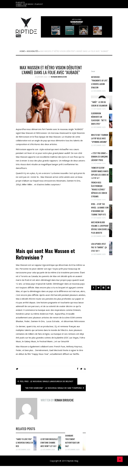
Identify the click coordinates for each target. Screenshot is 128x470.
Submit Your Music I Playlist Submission (29, 5)
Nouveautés (32, 51)
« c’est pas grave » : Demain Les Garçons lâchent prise (99, 156)
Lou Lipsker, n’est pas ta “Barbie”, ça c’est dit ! (99, 247)
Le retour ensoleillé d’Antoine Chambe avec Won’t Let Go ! (49, 442)
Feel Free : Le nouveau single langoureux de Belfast (46, 381)
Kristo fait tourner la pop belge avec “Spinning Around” (99, 138)
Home (22, 51)
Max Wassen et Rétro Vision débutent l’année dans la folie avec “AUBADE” (51, 69)
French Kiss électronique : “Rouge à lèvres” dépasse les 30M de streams (99, 189)
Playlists (20, 2)
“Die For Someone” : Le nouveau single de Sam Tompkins (53, 388)
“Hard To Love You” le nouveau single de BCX (24, 442)
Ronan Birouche (59, 77)
